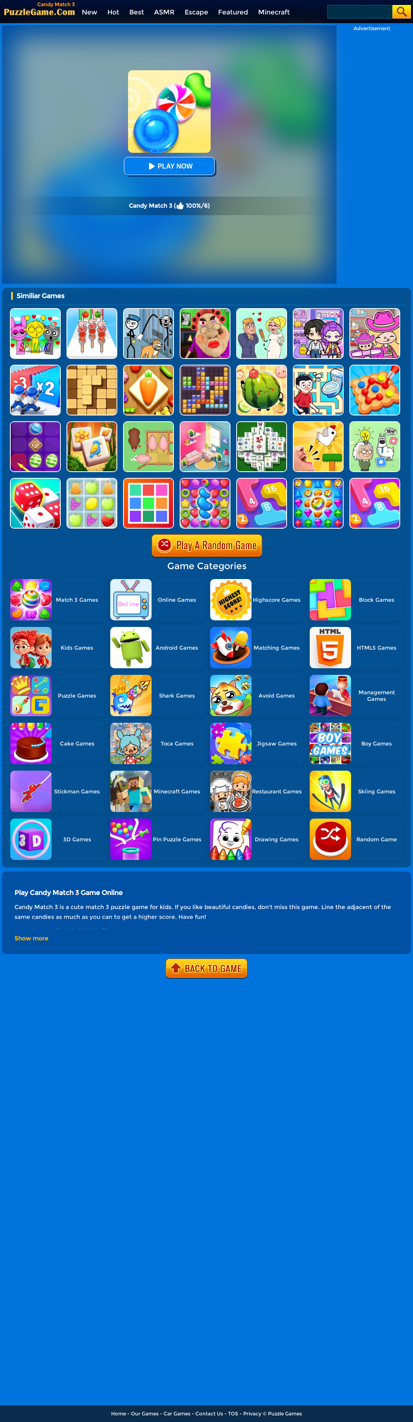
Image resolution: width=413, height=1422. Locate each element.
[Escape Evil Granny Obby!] (205, 311)
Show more (31, 938)
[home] (39, 12)
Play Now (169, 166)
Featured (233, 12)
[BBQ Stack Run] (91, 311)
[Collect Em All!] (374, 368)
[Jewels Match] (318, 481)
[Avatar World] (374, 311)
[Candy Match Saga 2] (205, 481)
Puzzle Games (285, 1413)
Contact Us (209, 1413)
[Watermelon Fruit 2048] (261, 368)
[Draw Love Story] (261, 311)
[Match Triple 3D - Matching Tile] (148, 368)
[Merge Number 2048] (261, 481)
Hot (113, 12)
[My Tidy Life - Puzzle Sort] (205, 424)
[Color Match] (148, 481)
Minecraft (274, 12)
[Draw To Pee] (318, 368)
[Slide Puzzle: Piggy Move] (148, 424)
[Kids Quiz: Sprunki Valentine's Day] (35, 311)
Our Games (145, 1413)
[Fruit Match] (91, 481)
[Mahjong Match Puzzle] (261, 424)
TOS (233, 1413)
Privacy (252, 1413)
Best (136, 12)
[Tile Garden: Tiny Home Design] (91, 424)
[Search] (360, 12)
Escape (196, 12)
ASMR (164, 12)
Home (118, 1413)
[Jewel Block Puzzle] (205, 368)
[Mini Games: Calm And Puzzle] (318, 424)
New (89, 12)
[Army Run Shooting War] (35, 368)
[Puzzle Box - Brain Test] (374, 424)
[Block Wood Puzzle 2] (91, 368)
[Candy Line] (35, 424)
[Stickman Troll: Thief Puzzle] (148, 311)
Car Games (177, 1413)
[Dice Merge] (35, 481)
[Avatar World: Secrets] (318, 311)
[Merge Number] (374, 481)
